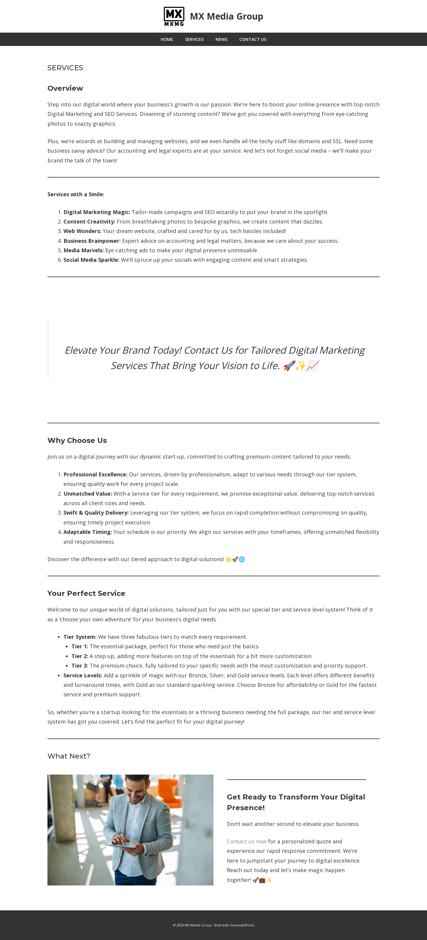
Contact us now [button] (247, 841)
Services (194, 39)
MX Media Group (226, 16)
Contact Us (252, 39)
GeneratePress (242, 925)
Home (167, 39)
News (221, 39)
